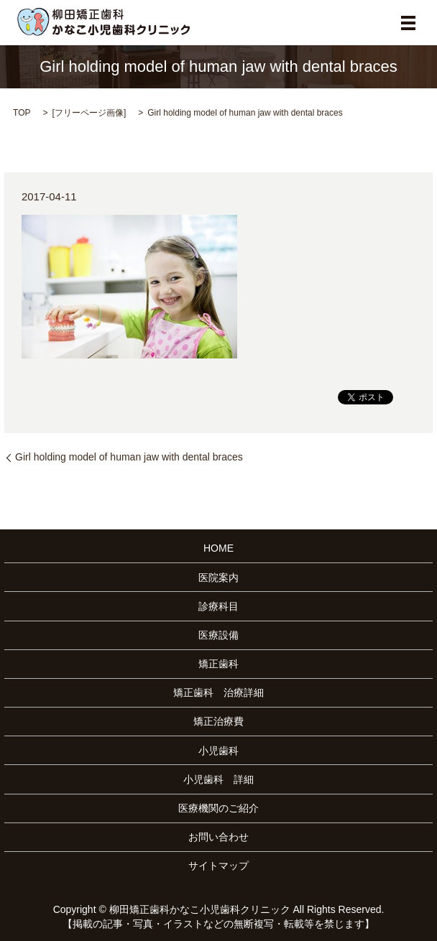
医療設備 (218, 635)
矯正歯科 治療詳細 (218, 692)
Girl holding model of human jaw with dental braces (129, 457)
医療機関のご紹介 (218, 808)
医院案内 (218, 577)
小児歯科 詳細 (218, 779)
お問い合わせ (218, 837)
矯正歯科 (218, 663)
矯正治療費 (218, 721)
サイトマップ (218, 865)
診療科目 (218, 606)
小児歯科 (218, 750)
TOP (21, 113)
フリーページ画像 (89, 113)
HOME (218, 548)
